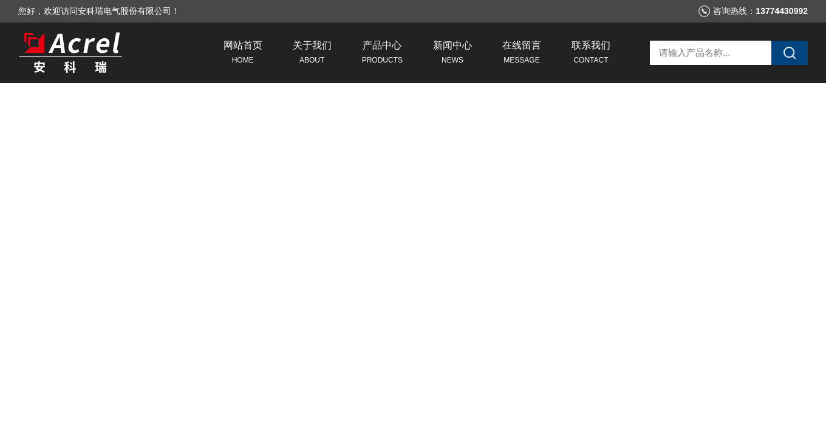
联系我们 (591, 54)
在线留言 (521, 54)
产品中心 (382, 54)
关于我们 (312, 54)
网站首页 (243, 54)
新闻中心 (452, 54)
